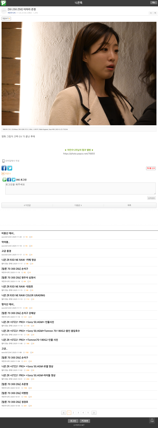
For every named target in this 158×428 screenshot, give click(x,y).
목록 (129, 205)
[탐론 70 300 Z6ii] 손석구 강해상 (79, 315)
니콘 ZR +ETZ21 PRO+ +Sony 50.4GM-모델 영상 (79, 369)
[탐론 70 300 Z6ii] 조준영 (79, 386)
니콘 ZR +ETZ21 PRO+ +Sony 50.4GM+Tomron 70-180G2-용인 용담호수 (79, 333)
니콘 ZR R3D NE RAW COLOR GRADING (79, 298)
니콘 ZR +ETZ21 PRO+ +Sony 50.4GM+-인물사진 (79, 324)
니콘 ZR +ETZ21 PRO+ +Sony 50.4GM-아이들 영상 (79, 378)
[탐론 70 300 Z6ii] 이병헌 (79, 395)
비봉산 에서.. (79, 236)
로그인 (73, 421)
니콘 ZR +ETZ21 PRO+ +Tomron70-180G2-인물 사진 (79, 342)
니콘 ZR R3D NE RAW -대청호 (79, 289)
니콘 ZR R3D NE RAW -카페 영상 (79, 262)
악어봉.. (79, 244)
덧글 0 (6, 173)
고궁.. (79, 351)
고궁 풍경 (79, 253)
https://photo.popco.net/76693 (79, 154)
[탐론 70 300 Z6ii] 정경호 (79, 404)
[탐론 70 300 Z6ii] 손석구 (79, 271)
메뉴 (153, 2)
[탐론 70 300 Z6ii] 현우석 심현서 (79, 280)
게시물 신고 (151, 168)
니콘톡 (78, 2)
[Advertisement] (79, 217)
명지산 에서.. (79, 307)
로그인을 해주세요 (80, 188)
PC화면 (85, 421)
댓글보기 (6, 18)
